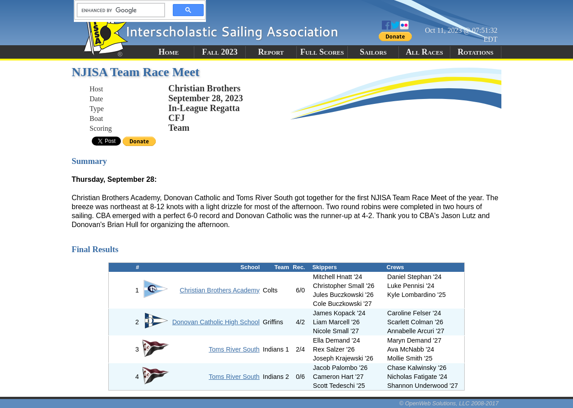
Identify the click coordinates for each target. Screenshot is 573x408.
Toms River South (234, 349)
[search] (118, 10)
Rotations (475, 51)
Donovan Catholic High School (216, 322)
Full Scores (322, 51)
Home (168, 51)
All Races (424, 51)
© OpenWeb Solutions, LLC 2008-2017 (449, 403)
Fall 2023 (219, 51)
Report (271, 51)
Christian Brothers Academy (220, 290)
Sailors (373, 51)
